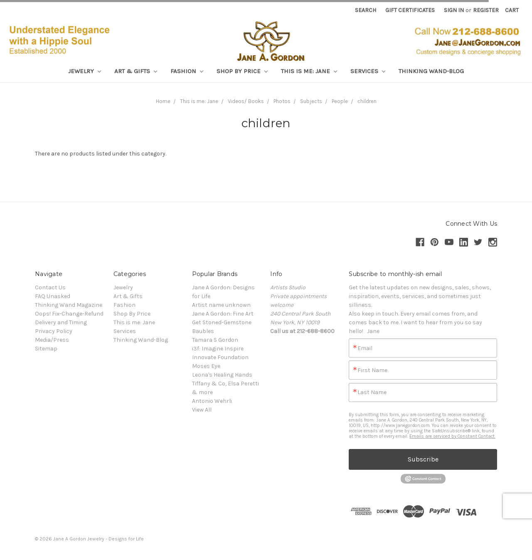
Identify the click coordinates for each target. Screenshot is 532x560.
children (367, 101)
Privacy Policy (53, 331)
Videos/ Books (246, 101)
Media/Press (52, 339)
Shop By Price (242, 71)
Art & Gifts (135, 71)
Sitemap (46, 348)
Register (486, 10)
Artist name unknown (221, 304)
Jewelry (84, 71)
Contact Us (50, 287)
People (340, 101)
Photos (282, 101)
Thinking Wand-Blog (431, 71)
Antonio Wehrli (212, 401)
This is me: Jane (309, 71)
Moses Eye (206, 366)
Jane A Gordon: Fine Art (223, 313)
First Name (372, 370)
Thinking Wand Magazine (68, 304)
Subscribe (423, 459)
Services (367, 71)
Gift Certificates (410, 10)
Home (163, 101)
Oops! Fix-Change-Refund (69, 313)
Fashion (186, 71)
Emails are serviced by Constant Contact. (452, 436)
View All (202, 409)
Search (365, 10)
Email (364, 348)
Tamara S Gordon (215, 339)
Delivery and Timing (61, 322)
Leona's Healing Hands (222, 374)
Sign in (454, 10)
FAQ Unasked (52, 296)
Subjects (311, 101)
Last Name (372, 392)
